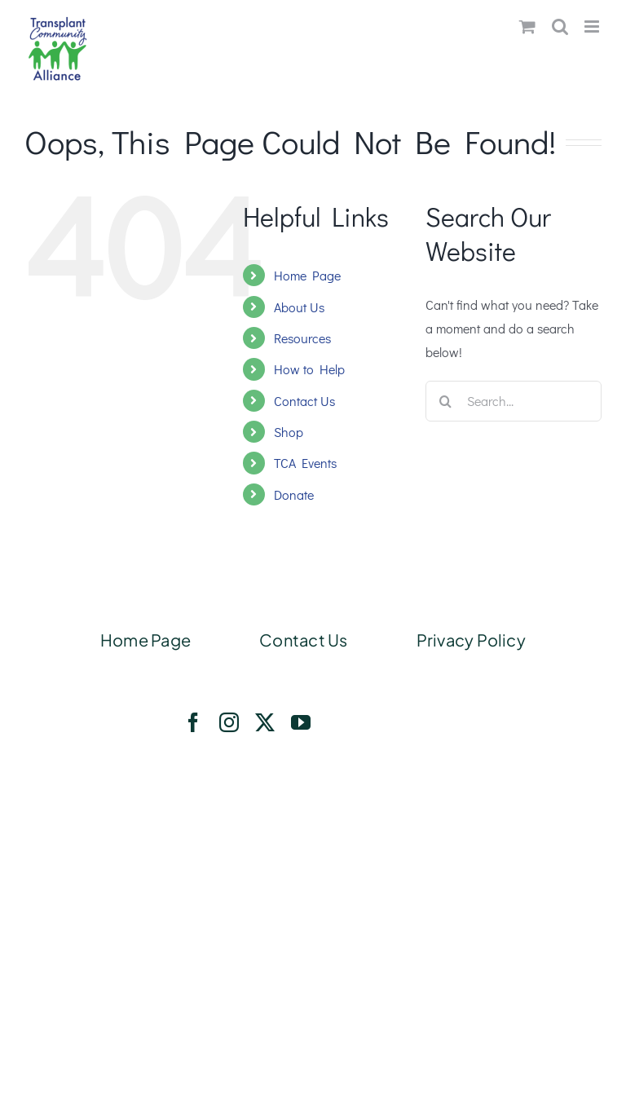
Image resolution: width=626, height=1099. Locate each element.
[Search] (445, 401)
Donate (294, 494)
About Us (299, 307)
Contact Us (304, 400)
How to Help (309, 368)
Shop (288, 431)
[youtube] (301, 722)
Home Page (307, 275)
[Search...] (513, 401)
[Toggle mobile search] (560, 26)
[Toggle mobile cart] (527, 26)
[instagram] (229, 722)
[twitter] (265, 722)
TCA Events (305, 462)
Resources (302, 337)
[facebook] (193, 722)
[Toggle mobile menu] (593, 26)
